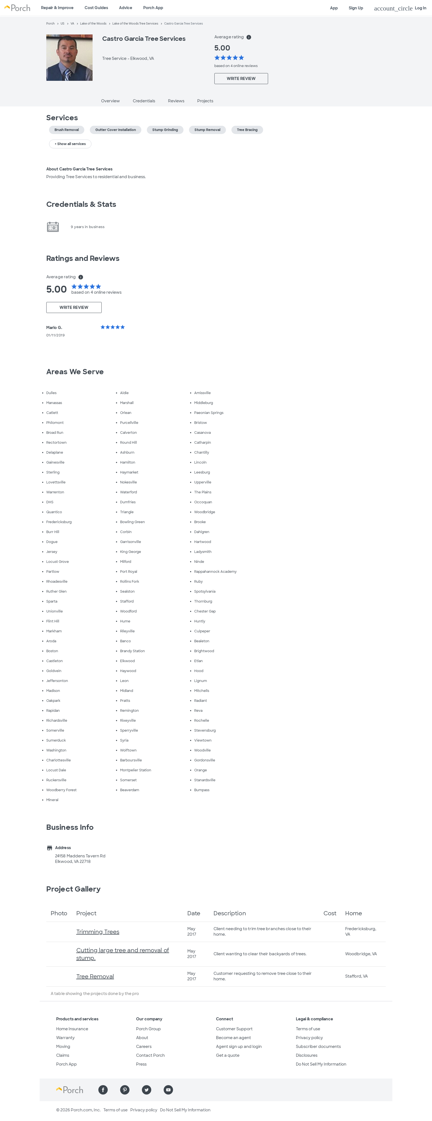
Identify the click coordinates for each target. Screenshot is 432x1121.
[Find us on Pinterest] (124, 1090)
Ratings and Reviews (83, 258)
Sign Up (356, 8)
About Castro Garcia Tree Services (79, 169)
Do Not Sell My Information (321, 1064)
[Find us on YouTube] (168, 1090)
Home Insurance (72, 1028)
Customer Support (234, 1028)
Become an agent (233, 1037)
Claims (62, 1055)
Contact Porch (150, 1055)
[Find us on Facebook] (103, 1090)
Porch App (153, 7)
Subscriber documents (318, 1046)
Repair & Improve (57, 7)
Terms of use (308, 1028)
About (142, 1037)
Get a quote (227, 1055)
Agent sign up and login (239, 1046)
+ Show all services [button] (70, 144)
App (334, 8)
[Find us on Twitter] (146, 1090)
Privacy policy (309, 1037)
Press (141, 1064)
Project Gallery (73, 889)
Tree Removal (95, 976)
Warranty (65, 1037)
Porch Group (148, 1028)
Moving (63, 1046)
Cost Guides (96, 7)
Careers (144, 1046)
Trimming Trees (97, 931)
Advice (125, 7)
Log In (400, 8)
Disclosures (306, 1055)
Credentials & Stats (81, 204)
